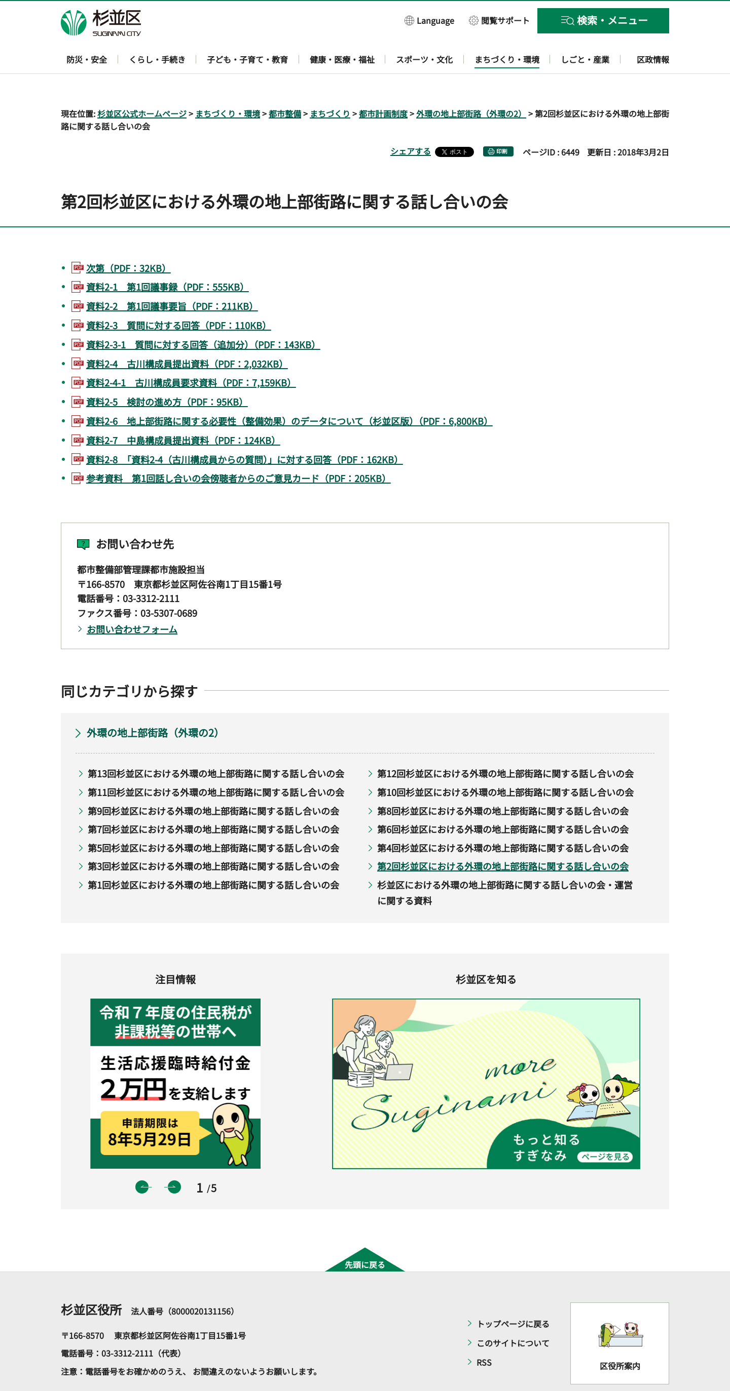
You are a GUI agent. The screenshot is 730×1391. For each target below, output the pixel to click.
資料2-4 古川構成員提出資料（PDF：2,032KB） (187, 334)
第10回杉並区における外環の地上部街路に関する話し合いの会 (505, 762)
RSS (484, 1333)
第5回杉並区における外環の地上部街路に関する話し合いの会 (213, 818)
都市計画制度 (383, 84)
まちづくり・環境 (227, 84)
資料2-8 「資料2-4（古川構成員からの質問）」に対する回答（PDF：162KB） (244, 429)
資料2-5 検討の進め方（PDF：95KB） (167, 372)
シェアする (410, 122)
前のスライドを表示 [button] (142, 1157)
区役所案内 (620, 1337)
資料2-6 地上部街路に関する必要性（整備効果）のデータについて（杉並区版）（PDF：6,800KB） (289, 391)
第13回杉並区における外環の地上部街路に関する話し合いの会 (216, 744)
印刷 (501, 122)
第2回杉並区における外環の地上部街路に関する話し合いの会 (503, 837)
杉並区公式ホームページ (142, 84)
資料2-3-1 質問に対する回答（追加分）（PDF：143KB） (203, 315)
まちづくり (330, 84)
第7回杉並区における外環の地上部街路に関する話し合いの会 (213, 800)
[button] (429, 20)
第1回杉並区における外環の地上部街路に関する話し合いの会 (213, 855)
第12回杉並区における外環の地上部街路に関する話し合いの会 (505, 744)
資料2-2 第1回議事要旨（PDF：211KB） (172, 277)
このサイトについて (513, 1313)
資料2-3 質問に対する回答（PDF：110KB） (178, 295)
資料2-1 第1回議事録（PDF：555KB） (167, 257)
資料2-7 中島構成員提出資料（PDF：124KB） (183, 410)
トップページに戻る (513, 1294)
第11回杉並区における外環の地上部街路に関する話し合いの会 (216, 762)
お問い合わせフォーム (132, 599)
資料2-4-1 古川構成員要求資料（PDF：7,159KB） (191, 353)
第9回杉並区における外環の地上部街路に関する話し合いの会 (213, 781)
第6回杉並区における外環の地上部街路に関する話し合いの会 (503, 800)
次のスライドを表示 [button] (174, 1157)
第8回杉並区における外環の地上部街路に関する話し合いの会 (503, 781)
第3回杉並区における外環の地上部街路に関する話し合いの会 (213, 837)
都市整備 (285, 84)
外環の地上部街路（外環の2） (471, 84)
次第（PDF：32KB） (128, 238)
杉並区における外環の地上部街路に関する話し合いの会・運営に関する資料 (505, 863)
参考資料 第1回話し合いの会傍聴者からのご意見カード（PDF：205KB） (238, 449)
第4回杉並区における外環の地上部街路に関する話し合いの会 (503, 818)
